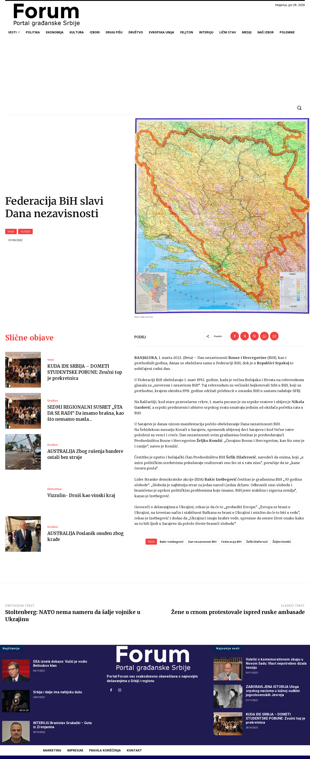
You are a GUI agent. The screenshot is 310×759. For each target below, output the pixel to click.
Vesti (11, 231)
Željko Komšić (282, 542)
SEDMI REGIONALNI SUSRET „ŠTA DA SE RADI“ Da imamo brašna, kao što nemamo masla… (85, 413)
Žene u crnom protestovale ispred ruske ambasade (238, 612)
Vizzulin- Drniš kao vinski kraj (81, 495)
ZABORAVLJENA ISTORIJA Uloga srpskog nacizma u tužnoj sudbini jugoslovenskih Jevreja (273, 691)
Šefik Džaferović (257, 542)
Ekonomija (54, 489)
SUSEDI (25, 231)
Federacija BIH (231, 542)
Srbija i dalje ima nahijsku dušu (57, 692)
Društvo (52, 400)
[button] (299, 108)
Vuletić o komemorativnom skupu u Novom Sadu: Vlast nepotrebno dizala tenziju (276, 663)
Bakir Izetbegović (171, 542)
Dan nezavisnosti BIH (202, 542)
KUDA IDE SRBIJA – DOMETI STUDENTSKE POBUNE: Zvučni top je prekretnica (84, 372)
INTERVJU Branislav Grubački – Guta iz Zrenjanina (62, 725)
